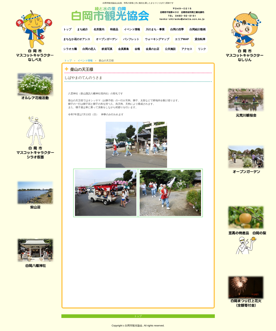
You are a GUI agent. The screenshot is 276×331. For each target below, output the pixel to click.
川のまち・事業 (155, 29)
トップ (67, 29)
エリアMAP (182, 39)
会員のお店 (152, 48)
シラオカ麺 (70, 48)
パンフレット (131, 39)
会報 (137, 48)
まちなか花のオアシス (76, 39)
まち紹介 (82, 29)
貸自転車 (200, 39)
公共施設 (170, 48)
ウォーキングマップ (157, 39)
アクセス (186, 48)
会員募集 (123, 48)
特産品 (114, 29)
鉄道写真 (107, 48)
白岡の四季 (177, 29)
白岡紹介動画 (197, 29)
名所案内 (99, 29)
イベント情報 (132, 29)
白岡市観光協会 (138, 11)
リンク (202, 48)
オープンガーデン (106, 39)
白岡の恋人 (89, 48)
